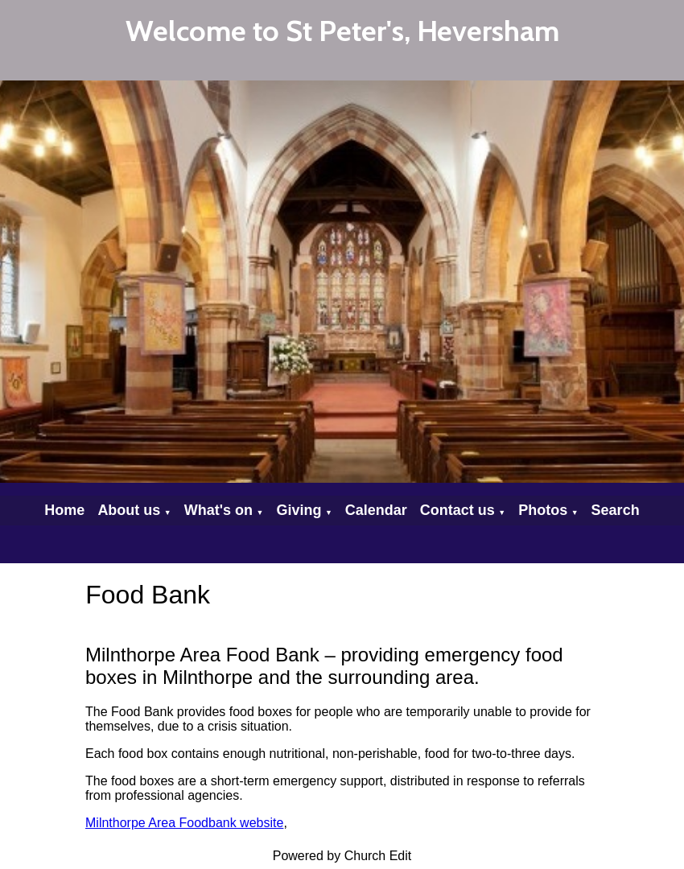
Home (64, 510)
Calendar (376, 510)
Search (615, 510)
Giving (298, 510)
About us (128, 510)
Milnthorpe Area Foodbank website (184, 823)
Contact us (457, 510)
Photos (542, 510)
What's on (218, 510)
